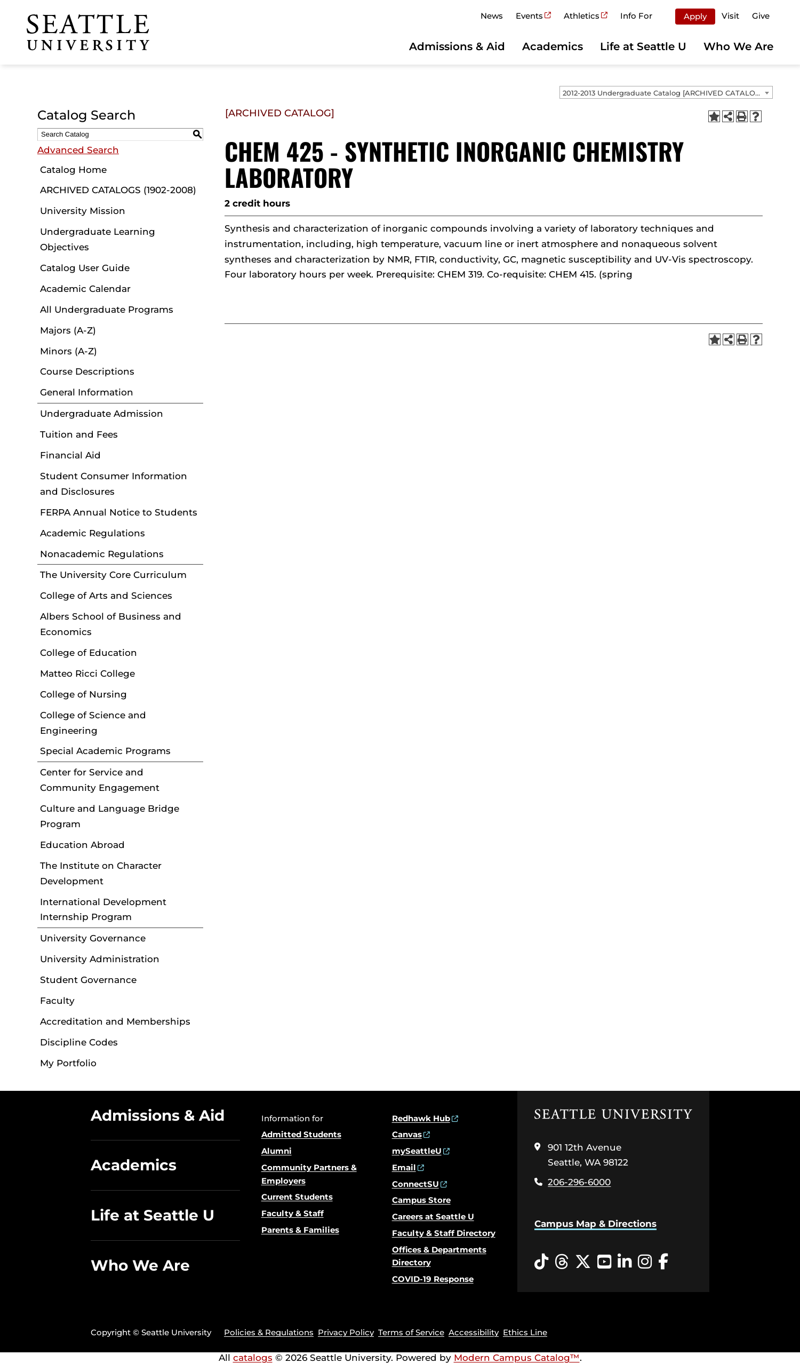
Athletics (581, 16)
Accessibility (474, 1332)
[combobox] (666, 92)
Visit (730, 16)
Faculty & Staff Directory (443, 1233)
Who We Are (738, 46)
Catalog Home (73, 169)
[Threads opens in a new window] (562, 1262)
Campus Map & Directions (595, 1223)
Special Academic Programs (105, 751)
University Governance (93, 938)
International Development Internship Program (103, 910)
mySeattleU (417, 1151)
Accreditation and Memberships (115, 1021)
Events (529, 16)
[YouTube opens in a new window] (604, 1262)
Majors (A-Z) (68, 330)
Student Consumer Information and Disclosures (113, 484)
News (492, 16)
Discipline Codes (79, 1042)
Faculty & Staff (292, 1213)
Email (404, 1167)
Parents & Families (300, 1230)
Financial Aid (70, 455)
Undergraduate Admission (101, 413)
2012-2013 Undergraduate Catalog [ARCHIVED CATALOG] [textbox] (663, 93)
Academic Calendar (85, 288)
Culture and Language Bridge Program (109, 816)
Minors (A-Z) (68, 351)
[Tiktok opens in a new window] (541, 1262)
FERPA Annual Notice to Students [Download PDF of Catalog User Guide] (118, 512)
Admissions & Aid (457, 46)
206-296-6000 (579, 1182)
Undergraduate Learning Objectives (97, 239)
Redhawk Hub (421, 1118)
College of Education (88, 652)
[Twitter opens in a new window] (583, 1262)
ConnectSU (415, 1184)
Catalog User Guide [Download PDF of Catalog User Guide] (85, 268)
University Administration (99, 959)
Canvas (407, 1134)
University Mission (82, 210)
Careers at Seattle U (433, 1216)
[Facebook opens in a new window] (663, 1262)
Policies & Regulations (269, 1332)
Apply (695, 16)
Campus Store (421, 1200)
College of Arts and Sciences (106, 595)
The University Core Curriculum (113, 574)
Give (761, 16)
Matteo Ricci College (87, 673)
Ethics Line (525, 1332)
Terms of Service (411, 1332)
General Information (86, 392)
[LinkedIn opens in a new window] (624, 1262)
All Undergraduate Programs (106, 309)
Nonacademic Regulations (102, 554)
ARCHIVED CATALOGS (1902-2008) (118, 190)
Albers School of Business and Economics (110, 624)
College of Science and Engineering (93, 723)
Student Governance (88, 979)
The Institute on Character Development (101, 873)
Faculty (57, 1000)
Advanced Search (78, 150)
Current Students (297, 1197)
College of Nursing (83, 694)
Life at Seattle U (643, 46)
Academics (552, 46)
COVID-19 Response (433, 1279)
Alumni (276, 1151)
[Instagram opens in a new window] (645, 1262)
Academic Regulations (92, 533)
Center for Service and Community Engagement (99, 780)
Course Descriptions (87, 371)
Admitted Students (301, 1134)
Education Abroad (82, 844)
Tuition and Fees (79, 434)
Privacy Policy (346, 1332)
